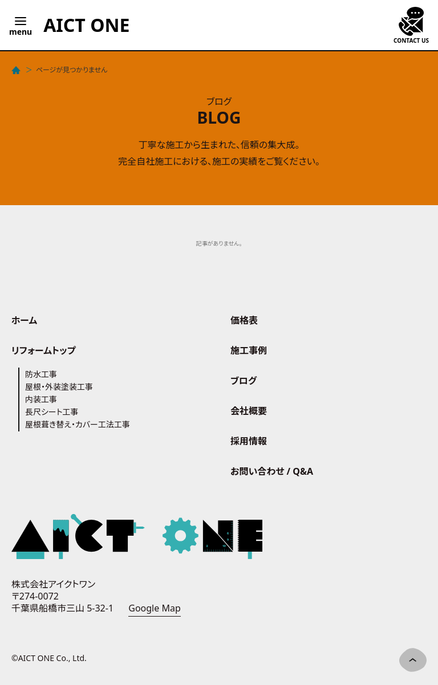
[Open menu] (20, 25)
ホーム (24, 320)
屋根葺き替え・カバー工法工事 (77, 424)
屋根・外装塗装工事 (59, 386)
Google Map (154, 608)
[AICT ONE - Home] (86, 25)
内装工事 (41, 399)
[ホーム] (16, 70)
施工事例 (248, 350)
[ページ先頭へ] (413, 660)
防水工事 (41, 374)
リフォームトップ (43, 350)
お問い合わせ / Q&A (271, 471)
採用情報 (248, 441)
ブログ (243, 380)
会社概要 (248, 411)
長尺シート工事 (52, 411)
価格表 (244, 320)
